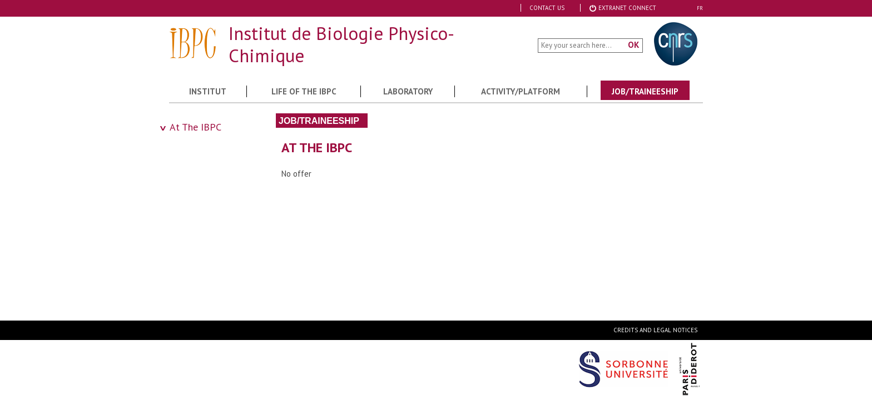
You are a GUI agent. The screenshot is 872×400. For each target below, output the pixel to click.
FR (700, 8)
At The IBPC (195, 127)
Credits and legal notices (655, 330)
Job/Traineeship (645, 91)
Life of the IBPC (303, 91)
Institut (207, 91)
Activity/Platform (520, 91)
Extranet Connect (622, 8)
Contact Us (546, 8)
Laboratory (408, 91)
